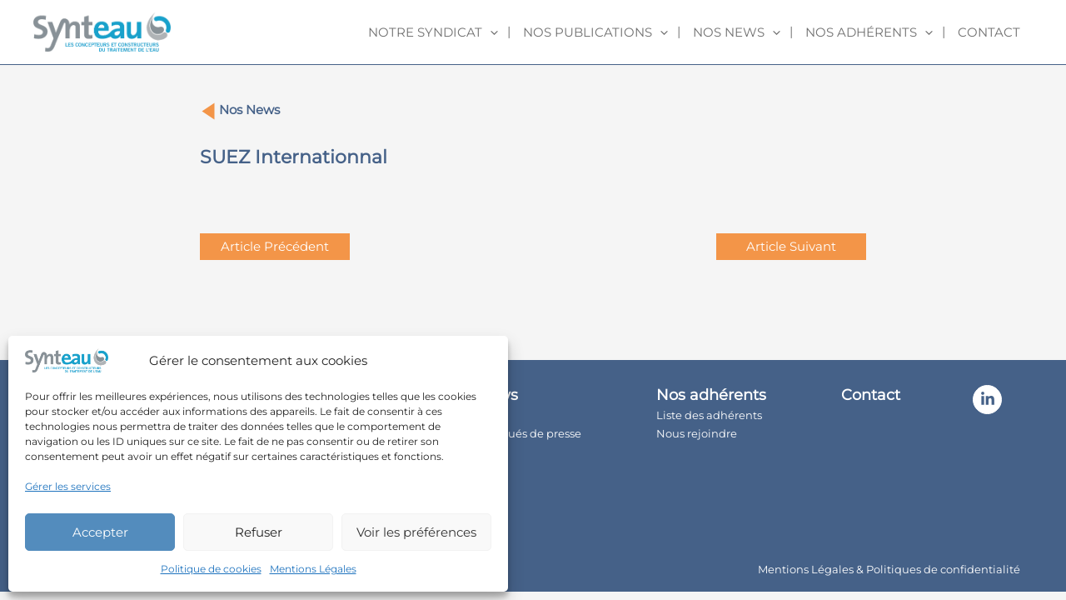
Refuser (258, 532)
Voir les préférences (416, 532)
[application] (490, 32)
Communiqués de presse (513, 433)
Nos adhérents (869, 32)
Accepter (100, 532)
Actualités (472, 415)
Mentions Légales (313, 568)
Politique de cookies (211, 568)
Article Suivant (791, 246)
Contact (989, 32)
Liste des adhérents (709, 415)
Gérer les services (68, 486)
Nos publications (595, 32)
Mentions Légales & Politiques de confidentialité (889, 569)
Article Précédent (275, 246)
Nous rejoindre (696, 433)
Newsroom (474, 451)
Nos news (736, 32)
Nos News (249, 110)
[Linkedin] (987, 399)
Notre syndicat (433, 32)
